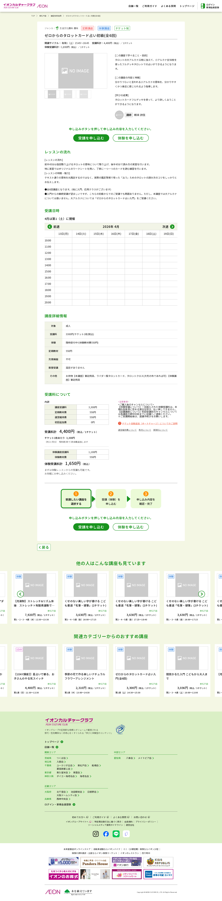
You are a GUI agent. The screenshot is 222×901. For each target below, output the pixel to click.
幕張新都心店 (63, 769)
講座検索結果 (56, 15)
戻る (45, 547)
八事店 (129, 758)
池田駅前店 (76, 792)
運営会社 (130, 825)
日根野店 (91, 792)
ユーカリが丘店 (64, 765)
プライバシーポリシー (146, 822)
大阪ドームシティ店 (67, 795)
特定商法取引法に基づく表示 (107, 822)
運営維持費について (127, 429)
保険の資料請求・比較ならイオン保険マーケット (94, 853)
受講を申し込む (91, 137)
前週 (56, 226)
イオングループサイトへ (77, 822)
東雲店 (76, 772)
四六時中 (146, 853)
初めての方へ (78, 817)
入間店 (60, 762)
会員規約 (128, 822)
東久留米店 (62, 772)
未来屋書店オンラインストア (77, 849)
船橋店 (95, 765)
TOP (33, 15)
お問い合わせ (140, 817)
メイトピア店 (145, 758)
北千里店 (61, 792)
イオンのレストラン (129, 853)
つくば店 (61, 758)
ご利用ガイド (99, 817)
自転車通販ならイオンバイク (106, 849)
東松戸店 (42, 15)
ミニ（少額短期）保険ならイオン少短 (140, 849)
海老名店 (84, 776)
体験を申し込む (131, 137)
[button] (20, 594)
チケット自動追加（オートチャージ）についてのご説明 (149, 423)
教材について (145, 429)
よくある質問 (119, 817)
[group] (35, 597)
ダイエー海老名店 (66, 776)
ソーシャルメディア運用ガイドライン (105, 825)
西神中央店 (62, 799)
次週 (165, 226)
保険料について (160, 429)
